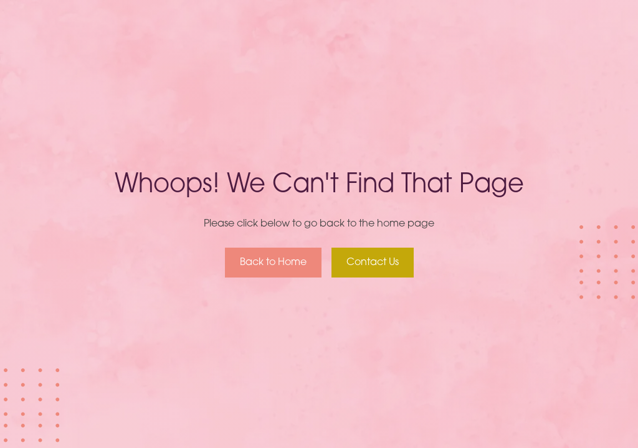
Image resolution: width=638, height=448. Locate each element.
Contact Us (372, 263)
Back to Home (273, 263)
